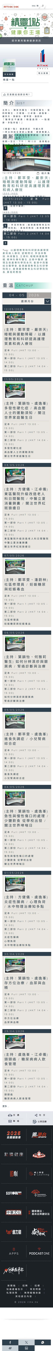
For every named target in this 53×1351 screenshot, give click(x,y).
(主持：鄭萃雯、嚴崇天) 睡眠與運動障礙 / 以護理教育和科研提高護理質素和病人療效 (26, 184)
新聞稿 (12, 1286)
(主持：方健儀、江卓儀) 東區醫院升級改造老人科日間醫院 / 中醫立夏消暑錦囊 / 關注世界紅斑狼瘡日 (26, 498)
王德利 (24, 256)
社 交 (42, 1115)
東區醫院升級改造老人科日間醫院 (26, 538)
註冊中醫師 (36, 259)
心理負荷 (10, 941)
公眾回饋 (42, 1122)
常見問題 (36, 1289)
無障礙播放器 (33, 1293)
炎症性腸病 (11, 937)
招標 (38, 1286)
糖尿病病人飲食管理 (17, 1098)
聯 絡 (16, 1121)
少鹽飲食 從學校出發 (18, 860)
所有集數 (9, 74)
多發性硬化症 (13, 448)
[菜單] (49, 5)
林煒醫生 (13, 256)
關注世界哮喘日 (14, 864)
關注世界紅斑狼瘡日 (17, 546)
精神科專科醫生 (17, 259)
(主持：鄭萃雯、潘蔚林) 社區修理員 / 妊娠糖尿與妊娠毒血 (26, 584)
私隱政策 (13, 1293)
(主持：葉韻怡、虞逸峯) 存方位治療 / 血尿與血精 (26, 983)
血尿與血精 (11, 1022)
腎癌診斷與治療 (14, 701)
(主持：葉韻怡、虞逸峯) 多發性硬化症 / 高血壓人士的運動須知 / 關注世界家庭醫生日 (26, 411)
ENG (33, 6)
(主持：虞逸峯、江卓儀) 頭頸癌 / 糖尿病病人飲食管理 (26, 1059)
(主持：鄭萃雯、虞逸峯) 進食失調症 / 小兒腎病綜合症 (26, 739)
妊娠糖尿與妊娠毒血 (17, 624)
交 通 (16, 1115)
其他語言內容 (24, 1296)
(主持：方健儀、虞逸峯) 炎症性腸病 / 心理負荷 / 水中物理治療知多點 (26, 902)
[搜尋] (42, 5)
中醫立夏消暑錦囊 (16, 542)
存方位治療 (11, 1018)
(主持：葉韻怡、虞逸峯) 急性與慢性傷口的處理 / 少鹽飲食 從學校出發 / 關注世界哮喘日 (26, 819)
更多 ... (5, 1106)
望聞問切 (28, 253)
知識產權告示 (16, 1289)
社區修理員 (11, 620)
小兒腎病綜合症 (14, 778)
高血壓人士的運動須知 (19, 452)
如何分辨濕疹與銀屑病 (19, 697)
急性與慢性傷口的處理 (19, 856)
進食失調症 (11, 774)
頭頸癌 (8, 1094)
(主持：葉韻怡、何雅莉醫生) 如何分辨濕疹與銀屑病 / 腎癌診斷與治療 (26, 662)
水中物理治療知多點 (17, 945)
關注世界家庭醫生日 (17, 456)
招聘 (25, 1286)
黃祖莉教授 (14, 272)
